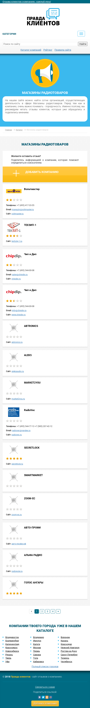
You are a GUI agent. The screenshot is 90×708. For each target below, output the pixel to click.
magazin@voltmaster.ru (23, 209)
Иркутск (37, 640)
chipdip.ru (16, 279)
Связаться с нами (45, 687)
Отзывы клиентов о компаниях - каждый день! (27, 1)
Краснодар (66, 644)
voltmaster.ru (18, 214)
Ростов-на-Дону (69, 651)
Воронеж (65, 637)
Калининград (12, 644)
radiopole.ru (17, 571)
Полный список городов (45, 666)
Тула (35, 658)
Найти (82, 44)
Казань (64, 640)
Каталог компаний (31, 50)
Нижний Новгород (70, 647)
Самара (37, 654)
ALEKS (28, 355)
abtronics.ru (17, 342)
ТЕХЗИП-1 (30, 225)
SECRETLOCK (32, 447)
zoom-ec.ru (17, 514)
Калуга (36, 644)
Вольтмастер (32, 189)
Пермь (36, 651)
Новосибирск (12, 651)
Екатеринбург (12, 640)
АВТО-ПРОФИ (32, 527)
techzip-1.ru (17, 241)
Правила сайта (63, 50)
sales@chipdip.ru (20, 274)
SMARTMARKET (33, 475)
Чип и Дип (30, 254)
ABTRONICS (31, 326)
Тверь (8, 658)
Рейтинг (47, 50)
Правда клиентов (20, 676)
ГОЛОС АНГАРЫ (33, 582)
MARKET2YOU (32, 382)
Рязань (9, 654)
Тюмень (65, 658)
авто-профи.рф (19, 544)
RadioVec (29, 410)
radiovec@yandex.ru (21, 430)
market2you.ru (18, 399)
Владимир (38, 637)
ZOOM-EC (29, 498)
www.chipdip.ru (19, 315)
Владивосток (12, 637)
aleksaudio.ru (18, 371)
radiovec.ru (17, 435)
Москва (37, 647)
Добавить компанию (36, 173)
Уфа (7, 661)
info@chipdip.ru (19, 310)
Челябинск (66, 661)
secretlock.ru (17, 464)
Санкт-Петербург (69, 654)
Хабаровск (38, 661)
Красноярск (11, 647)
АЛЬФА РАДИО (33, 555)
